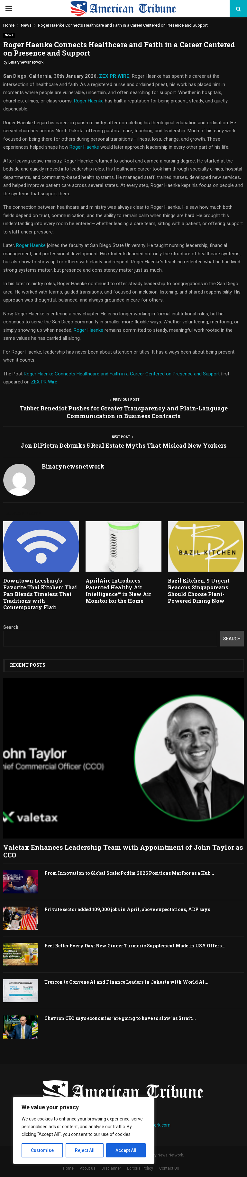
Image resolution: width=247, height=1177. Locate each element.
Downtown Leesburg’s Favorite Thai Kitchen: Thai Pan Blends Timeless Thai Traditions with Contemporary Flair (40, 593)
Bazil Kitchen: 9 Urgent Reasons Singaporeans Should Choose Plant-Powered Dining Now (199, 590)
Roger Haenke (89, 101)
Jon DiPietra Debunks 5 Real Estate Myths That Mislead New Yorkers (123, 445)
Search (10, 627)
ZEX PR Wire (44, 382)
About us (88, 1168)
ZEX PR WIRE (114, 76)
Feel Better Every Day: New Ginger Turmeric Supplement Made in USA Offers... (134, 946)
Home (68, 1168)
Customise (42, 1150)
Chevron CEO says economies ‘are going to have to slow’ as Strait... (120, 1018)
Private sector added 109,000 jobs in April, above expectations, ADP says (127, 909)
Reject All (85, 1150)
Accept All (125, 1150)
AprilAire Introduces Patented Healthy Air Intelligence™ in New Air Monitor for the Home (118, 590)
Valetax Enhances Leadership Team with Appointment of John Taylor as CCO (123, 851)
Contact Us (169, 1168)
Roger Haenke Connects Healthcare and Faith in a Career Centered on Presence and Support (122, 374)
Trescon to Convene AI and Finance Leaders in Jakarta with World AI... (126, 982)
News (9, 35)
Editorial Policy (140, 1168)
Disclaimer (111, 1168)
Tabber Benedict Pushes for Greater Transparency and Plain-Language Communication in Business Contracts (124, 412)
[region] (83, 1130)
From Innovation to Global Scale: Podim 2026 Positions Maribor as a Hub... (129, 873)
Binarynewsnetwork (25, 62)
